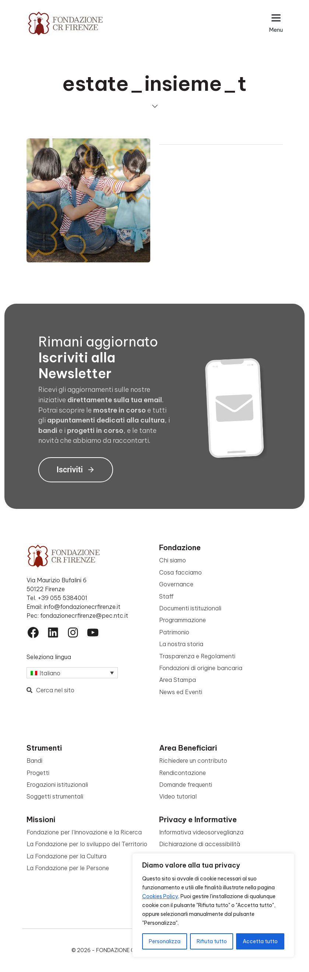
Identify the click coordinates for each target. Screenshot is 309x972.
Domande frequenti (185, 784)
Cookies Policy (160, 896)
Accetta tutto (260, 941)
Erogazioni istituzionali (57, 784)
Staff (166, 596)
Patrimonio (174, 632)
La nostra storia (181, 644)
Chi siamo (172, 560)
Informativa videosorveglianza (201, 832)
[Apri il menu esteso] (276, 23)
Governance (176, 584)
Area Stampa (177, 679)
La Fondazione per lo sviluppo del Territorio (87, 844)
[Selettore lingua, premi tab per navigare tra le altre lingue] (72, 672)
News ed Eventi (180, 692)
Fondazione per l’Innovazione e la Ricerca (84, 832)
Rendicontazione (182, 772)
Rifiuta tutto (212, 941)
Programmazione (182, 620)
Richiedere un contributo (193, 760)
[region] (213, 905)
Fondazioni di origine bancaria (200, 668)
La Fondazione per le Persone (68, 868)
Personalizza (164, 941)
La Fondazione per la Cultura (66, 856)
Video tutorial (178, 796)
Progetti (38, 772)
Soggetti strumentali (55, 796)
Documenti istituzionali (190, 608)
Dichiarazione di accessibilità (199, 844)
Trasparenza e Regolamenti (197, 656)
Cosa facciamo (180, 572)
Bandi (34, 760)
